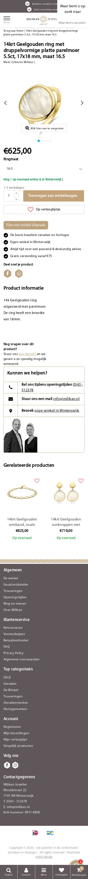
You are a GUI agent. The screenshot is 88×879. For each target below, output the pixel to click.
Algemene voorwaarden (22, 659)
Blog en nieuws (15, 604)
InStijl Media (44, 857)
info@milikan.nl (66, 399)
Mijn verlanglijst (15, 739)
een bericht (27, 354)
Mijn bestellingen (16, 733)
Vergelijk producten (18, 746)
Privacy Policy (14, 653)
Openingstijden (15, 597)
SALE (7, 677)
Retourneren (13, 628)
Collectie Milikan (22, 62)
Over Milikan (13, 610)
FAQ (7, 647)
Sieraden (10, 684)
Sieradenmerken (16, 703)
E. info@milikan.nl (17, 807)
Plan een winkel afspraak (25, 225)
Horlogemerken (15, 709)
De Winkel (11, 690)
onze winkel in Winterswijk (56, 411)
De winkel (11, 578)
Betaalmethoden (16, 640)
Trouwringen (13, 591)
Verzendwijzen (14, 634)
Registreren (12, 727)
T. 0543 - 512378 (15, 801)
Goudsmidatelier (16, 585)
